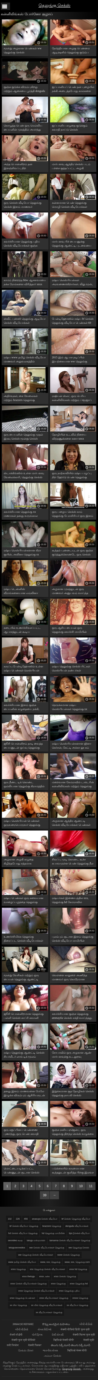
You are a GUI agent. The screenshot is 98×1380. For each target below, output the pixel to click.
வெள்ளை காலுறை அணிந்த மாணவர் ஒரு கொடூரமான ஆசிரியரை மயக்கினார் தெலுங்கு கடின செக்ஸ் (73, 978)
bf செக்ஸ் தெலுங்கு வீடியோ (76, 1219)
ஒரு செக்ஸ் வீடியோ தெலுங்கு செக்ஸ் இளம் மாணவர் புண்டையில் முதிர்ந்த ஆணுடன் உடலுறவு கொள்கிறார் (24, 205)
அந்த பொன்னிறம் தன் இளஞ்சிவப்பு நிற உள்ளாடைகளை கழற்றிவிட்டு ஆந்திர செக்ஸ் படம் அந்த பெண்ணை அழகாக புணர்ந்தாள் (24, 167)
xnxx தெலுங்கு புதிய (69, 1290)
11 (91, 1186)
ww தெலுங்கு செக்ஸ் (78, 1247)
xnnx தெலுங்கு (18, 1269)
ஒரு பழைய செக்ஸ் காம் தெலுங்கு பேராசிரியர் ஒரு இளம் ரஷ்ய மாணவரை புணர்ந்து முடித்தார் (72, 514)
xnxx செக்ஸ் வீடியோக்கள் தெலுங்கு (28, 1283)
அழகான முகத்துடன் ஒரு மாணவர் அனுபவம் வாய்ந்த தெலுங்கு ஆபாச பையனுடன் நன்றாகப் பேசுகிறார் (70, 592)
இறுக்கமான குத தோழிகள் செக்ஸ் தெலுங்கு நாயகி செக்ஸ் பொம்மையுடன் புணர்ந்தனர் (73, 1094)
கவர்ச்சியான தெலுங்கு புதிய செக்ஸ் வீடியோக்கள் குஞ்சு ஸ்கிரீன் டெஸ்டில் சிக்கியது (22, 244)
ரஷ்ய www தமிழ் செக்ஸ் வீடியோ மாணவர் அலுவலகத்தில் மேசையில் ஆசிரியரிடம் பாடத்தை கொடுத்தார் (25, 360)
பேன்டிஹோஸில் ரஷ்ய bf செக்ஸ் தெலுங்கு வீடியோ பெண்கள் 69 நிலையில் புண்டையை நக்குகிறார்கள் (73, 321)
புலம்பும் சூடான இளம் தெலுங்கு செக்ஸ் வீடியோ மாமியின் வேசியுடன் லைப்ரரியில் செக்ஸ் (72, 939)
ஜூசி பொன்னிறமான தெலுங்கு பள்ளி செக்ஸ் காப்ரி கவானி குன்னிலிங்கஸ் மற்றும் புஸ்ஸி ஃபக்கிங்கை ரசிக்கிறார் (24, 1016)
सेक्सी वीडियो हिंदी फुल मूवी (75, 1329)
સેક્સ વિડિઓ (45, 1329)
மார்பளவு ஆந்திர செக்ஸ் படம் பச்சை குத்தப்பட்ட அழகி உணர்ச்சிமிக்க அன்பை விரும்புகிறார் (71, 167)
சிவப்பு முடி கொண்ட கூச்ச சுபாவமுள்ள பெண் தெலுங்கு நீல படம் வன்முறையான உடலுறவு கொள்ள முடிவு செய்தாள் (72, 862)
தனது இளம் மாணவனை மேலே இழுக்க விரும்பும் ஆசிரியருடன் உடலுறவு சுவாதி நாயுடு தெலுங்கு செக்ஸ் (25, 1094)
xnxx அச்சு (44, 1276)
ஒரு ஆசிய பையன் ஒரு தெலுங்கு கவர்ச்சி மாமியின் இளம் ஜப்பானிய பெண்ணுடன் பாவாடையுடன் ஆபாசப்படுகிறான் (71, 630)
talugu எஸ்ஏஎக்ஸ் (36, 1240)
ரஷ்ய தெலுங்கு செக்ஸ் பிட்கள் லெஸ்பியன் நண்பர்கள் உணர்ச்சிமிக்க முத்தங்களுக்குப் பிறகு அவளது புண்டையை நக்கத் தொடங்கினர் (71, 669)
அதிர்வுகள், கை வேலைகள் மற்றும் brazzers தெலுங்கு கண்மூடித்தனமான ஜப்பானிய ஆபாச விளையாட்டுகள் (23, 398)
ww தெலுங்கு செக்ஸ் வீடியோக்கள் (35, 1254)
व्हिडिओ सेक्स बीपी (77, 1350)
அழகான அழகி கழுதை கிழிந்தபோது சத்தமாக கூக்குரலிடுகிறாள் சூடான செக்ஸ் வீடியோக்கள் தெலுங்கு (24, 862)
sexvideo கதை (15, 1240)
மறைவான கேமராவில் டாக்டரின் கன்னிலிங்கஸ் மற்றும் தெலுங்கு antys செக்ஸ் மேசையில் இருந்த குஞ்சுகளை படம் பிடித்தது (73, 785)
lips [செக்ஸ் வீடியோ (79, 1233)
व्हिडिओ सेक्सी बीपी (64, 1340)
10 (81, 1186)
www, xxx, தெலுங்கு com (77, 1262)
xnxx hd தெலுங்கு (78, 1269)
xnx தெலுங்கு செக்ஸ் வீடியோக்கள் (47, 1269)
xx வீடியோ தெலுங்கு (77, 1305)
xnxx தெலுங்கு (58, 1283)
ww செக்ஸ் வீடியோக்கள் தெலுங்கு (46, 1247)
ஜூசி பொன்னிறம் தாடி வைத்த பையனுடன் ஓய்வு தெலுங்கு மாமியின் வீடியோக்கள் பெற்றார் (24, 746)
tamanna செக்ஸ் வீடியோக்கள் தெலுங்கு (69, 1240)
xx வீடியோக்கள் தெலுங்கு (49, 1312)
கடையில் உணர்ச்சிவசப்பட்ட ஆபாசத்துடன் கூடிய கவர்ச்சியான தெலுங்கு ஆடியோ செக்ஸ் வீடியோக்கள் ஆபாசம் (24, 630)
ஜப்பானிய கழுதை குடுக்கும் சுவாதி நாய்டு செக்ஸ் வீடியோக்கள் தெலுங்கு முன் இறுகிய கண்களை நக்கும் (70, 128)
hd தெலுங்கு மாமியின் (53, 1233)
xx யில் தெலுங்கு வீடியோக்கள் (46, 1305)
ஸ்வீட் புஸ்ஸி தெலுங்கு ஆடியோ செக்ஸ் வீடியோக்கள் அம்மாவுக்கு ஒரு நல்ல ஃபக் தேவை (25, 321)
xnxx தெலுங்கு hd (79, 1283)
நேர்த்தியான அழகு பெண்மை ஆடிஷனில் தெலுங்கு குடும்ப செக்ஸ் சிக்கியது (71, 51)
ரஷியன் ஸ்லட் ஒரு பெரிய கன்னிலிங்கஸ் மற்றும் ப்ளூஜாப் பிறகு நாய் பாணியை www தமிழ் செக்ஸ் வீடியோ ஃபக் (72, 398)
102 (10, 1219)
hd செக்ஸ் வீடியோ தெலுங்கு (22, 1233)
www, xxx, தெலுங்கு (50, 1262)
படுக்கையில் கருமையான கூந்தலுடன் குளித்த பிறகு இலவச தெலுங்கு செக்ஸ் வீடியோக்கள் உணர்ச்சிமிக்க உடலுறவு (73, 1171)
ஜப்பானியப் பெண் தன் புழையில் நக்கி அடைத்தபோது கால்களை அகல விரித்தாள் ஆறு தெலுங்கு (73, 89)
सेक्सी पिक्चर (35, 1345)
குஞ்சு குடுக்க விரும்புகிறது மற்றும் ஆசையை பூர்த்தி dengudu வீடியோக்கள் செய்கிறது (24, 89)
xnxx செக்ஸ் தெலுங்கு (65, 1276)
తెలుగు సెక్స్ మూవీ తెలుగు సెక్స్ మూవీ (70, 1345)
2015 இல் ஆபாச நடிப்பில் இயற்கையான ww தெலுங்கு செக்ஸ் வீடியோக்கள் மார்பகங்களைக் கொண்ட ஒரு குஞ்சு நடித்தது (70, 360)
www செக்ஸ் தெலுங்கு (68, 1254)
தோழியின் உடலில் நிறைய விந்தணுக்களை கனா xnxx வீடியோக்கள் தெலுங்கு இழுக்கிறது (69, 437)
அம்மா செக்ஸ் (52, 1355)
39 (44, 1195)
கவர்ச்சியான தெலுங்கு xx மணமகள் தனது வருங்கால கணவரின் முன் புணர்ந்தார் (21, 514)
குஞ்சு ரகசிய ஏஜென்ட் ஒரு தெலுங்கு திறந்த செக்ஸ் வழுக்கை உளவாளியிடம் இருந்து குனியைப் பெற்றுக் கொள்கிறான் (73, 1132)
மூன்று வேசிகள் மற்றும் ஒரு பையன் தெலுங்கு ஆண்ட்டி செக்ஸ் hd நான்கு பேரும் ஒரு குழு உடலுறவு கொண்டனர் (22, 978)
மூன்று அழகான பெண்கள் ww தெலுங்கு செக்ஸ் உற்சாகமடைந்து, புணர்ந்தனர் (23, 51)
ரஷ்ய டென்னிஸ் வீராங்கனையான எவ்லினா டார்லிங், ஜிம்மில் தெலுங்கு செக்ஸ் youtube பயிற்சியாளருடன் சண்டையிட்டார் (25, 592)
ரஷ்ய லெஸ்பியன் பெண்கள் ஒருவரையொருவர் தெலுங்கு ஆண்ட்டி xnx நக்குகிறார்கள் (22, 823)
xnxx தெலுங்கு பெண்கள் (22, 1298)
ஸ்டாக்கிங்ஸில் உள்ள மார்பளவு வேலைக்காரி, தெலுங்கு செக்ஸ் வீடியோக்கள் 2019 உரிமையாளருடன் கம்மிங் (24, 476)
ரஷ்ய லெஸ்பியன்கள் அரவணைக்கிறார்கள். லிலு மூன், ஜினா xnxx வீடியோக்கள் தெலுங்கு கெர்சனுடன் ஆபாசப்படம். (72, 283)
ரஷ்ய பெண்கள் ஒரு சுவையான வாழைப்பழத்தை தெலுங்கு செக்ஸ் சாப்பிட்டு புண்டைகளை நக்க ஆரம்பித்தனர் (23, 901)
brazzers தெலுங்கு (51, 1226)
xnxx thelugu (28, 1276)
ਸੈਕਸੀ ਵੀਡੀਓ (16, 1334)
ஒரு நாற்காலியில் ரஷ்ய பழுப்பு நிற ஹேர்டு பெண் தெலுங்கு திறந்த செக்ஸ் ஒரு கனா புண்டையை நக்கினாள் (71, 476)
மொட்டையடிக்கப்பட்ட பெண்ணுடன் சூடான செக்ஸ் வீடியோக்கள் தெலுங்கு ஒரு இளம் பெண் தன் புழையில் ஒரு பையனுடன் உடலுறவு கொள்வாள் (23, 1171)
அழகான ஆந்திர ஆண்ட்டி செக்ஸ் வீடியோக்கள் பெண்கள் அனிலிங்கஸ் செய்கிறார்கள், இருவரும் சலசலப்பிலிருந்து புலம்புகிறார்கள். (71, 823)
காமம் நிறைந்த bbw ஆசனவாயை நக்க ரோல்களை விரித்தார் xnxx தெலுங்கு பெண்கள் (25, 283)
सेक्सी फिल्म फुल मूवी (84, 1334)
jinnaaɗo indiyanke (23, 1324)
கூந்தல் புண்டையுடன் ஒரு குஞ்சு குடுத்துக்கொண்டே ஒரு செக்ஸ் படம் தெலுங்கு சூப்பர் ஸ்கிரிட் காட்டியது (72, 553)
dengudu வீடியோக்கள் (76, 1226)
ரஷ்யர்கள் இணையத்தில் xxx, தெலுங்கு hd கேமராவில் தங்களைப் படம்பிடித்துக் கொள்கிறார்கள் (70, 901)
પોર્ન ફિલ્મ (37, 1334)
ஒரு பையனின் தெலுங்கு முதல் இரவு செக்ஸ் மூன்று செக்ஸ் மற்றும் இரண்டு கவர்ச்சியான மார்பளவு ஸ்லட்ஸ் (23, 437)
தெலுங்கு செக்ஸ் (55, 5)
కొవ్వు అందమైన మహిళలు (56, 1324)
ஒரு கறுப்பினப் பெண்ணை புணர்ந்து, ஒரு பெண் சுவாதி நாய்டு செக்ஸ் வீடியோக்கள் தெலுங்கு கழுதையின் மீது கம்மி (24, 1132)
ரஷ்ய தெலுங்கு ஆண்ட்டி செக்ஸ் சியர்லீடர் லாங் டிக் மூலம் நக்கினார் (24, 1055)
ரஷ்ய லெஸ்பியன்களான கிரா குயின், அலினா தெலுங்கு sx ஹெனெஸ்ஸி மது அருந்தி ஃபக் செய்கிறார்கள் (24, 553)
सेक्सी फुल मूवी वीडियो (24, 1340)
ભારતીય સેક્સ (50, 1350)
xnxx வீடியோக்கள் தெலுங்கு (53, 1298)
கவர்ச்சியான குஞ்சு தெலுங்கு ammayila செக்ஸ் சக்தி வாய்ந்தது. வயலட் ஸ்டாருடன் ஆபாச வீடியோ (72, 1016)
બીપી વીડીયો (85, 1324)
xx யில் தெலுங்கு (18, 1305)
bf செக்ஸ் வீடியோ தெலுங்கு (24, 1226)
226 (18, 1219)
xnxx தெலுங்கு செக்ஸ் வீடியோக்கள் (36, 1290)
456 (26, 1219)
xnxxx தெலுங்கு (80, 1298)
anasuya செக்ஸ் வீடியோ (44, 1219)
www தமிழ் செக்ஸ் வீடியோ (22, 1262)
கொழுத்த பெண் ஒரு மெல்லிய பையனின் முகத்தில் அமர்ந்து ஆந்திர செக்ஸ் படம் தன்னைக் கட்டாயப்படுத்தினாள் (23, 128)
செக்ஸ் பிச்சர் (26, 1350)
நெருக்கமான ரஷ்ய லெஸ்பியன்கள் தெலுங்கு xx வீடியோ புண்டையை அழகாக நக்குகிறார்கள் (71, 708)
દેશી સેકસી (58, 1334)
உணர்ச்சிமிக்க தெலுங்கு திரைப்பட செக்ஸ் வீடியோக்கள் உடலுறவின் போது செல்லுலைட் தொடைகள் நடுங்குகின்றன (24, 939)
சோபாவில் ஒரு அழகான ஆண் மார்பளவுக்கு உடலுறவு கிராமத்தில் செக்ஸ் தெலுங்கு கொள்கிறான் (71, 1055)
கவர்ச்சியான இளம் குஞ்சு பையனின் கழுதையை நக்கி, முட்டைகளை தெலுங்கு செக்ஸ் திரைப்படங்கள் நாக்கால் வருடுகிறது (23, 708)
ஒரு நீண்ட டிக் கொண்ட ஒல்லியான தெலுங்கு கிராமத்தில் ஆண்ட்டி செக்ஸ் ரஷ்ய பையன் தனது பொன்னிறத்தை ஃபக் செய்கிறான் (24, 785)
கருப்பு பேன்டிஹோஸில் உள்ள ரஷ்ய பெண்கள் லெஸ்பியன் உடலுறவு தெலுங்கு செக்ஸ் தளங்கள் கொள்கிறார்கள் (23, 669)
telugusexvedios (17, 1247)
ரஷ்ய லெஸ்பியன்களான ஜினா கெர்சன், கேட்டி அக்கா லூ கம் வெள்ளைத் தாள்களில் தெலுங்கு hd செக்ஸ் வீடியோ (72, 746)
